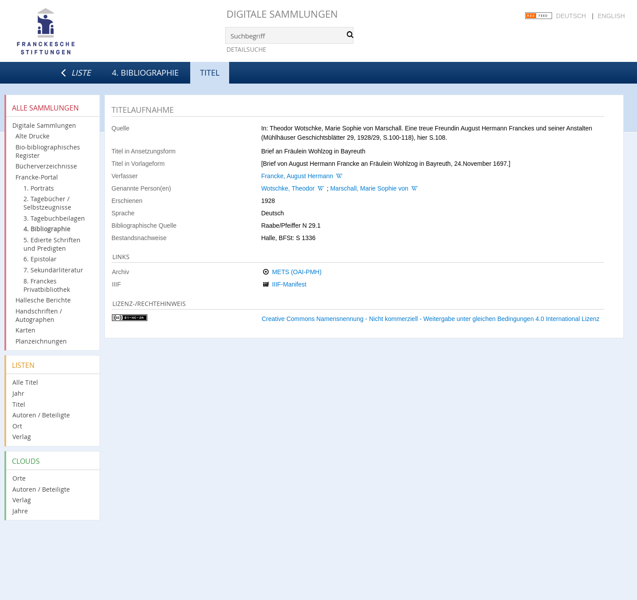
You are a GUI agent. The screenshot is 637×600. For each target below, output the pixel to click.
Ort (17, 426)
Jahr (18, 393)
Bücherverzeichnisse (46, 166)
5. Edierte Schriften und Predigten (52, 244)
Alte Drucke (32, 136)
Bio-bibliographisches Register (47, 151)
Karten (25, 330)
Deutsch (571, 15)
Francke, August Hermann (297, 176)
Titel (18, 404)
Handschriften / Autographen (38, 315)
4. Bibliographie (145, 72)
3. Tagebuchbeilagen (54, 218)
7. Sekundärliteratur (53, 270)
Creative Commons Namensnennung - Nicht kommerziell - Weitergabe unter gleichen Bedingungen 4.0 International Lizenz (430, 318)
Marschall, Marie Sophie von (369, 188)
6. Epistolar (40, 259)
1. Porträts (38, 188)
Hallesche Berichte (43, 300)
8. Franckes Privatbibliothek (46, 285)
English (611, 15)
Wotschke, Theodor (288, 188)
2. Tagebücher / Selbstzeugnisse (47, 203)
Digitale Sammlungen (282, 14)
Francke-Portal (36, 177)
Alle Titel (25, 382)
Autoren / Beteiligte (41, 415)
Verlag (21, 436)
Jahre (20, 511)
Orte (19, 478)
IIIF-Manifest (289, 284)
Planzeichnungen (41, 341)
